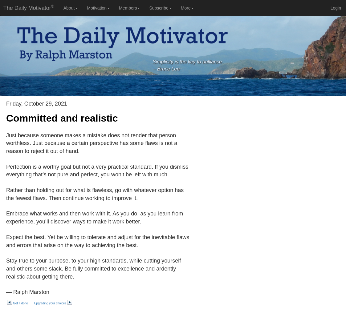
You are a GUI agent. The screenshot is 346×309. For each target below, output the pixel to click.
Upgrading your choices (53, 303)
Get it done (17, 303)
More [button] (187, 8)
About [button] (70, 8)
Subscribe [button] (160, 8)
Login (336, 8)
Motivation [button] (98, 8)
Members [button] (129, 8)
